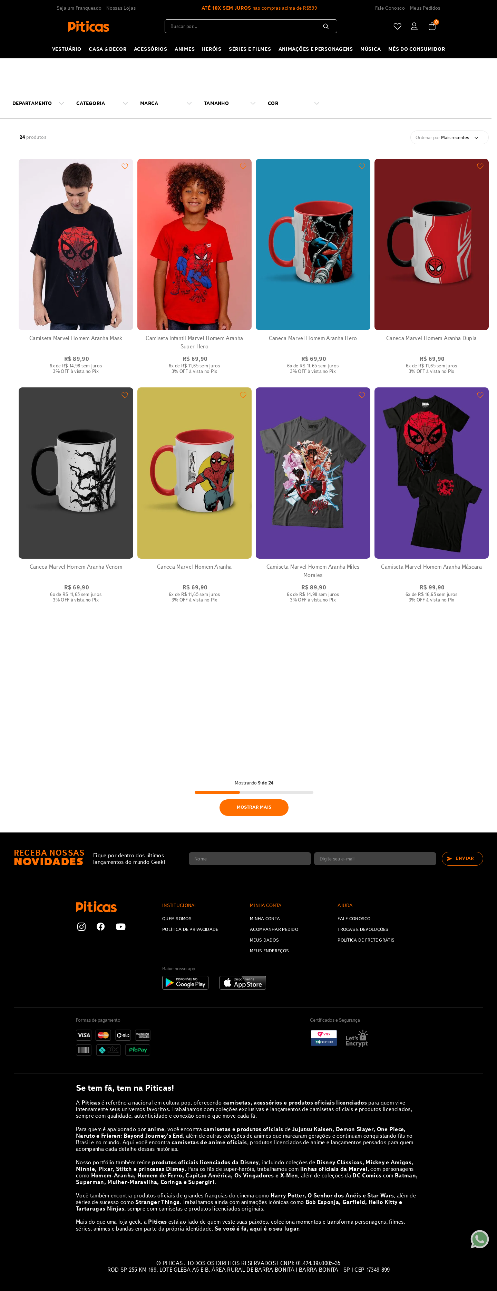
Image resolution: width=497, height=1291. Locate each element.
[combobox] (251, 26)
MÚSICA (370, 49)
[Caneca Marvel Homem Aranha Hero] (313, 271)
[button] (40, 103)
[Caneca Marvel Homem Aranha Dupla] (431, 271)
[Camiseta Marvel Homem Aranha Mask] (76, 271)
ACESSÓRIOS (150, 49)
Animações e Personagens (316, 49)
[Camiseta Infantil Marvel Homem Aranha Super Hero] (194, 271)
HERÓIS (211, 49)
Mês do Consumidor (416, 49)
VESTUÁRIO (66, 49)
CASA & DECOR (107, 49)
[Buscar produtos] (327, 26)
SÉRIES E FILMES (250, 49)
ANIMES (185, 49)
